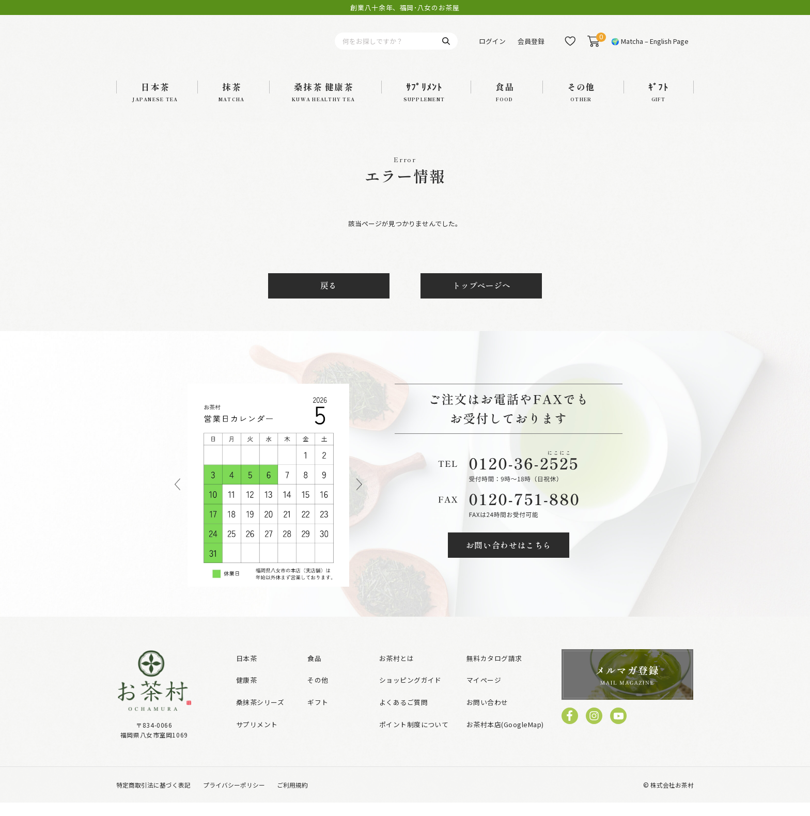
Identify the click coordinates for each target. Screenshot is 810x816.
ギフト (317, 715)
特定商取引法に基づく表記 (153, 798)
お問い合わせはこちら (509, 558)
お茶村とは (396, 672)
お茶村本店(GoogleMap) (505, 738)
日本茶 (246, 672)
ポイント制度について (414, 738)
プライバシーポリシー (234, 798)
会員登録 (531, 48)
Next (359, 498)
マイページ (483, 694)
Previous (177, 498)
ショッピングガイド (410, 694)
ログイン (492, 48)
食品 (314, 672)
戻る (328, 299)
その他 (317, 694)
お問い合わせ (487, 715)
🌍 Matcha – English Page (650, 48)
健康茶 (246, 694)
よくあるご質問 (403, 715)
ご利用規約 (292, 798)
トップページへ (481, 299)
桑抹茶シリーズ (260, 715)
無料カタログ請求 (494, 672)
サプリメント (257, 738)
